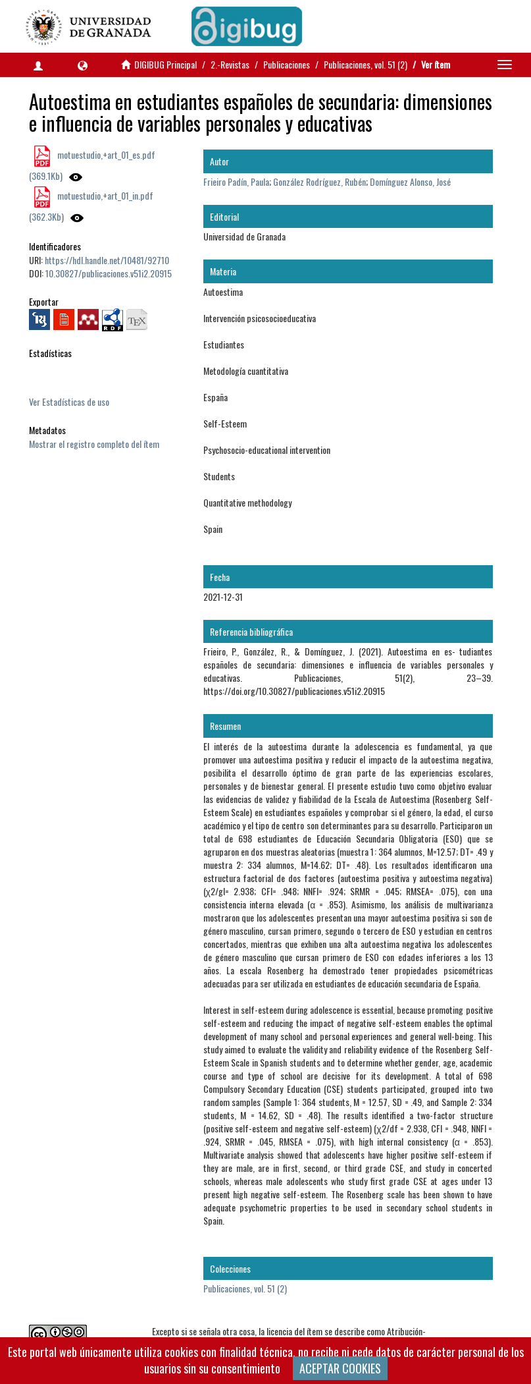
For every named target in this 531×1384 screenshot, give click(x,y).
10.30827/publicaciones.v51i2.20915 (108, 273)
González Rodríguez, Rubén (319, 181)
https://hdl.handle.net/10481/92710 (107, 260)
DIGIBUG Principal (165, 64)
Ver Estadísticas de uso (69, 401)
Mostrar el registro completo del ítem (94, 444)
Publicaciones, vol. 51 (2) (365, 64)
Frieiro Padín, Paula (236, 181)
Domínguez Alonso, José (410, 181)
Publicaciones (286, 64)
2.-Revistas (230, 64)
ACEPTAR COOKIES (340, 1368)
